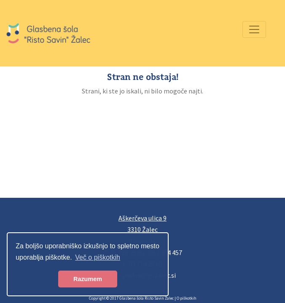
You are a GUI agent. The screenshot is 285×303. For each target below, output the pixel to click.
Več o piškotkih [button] (97, 257)
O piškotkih (186, 298)
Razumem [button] (87, 279)
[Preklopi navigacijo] (254, 29)
